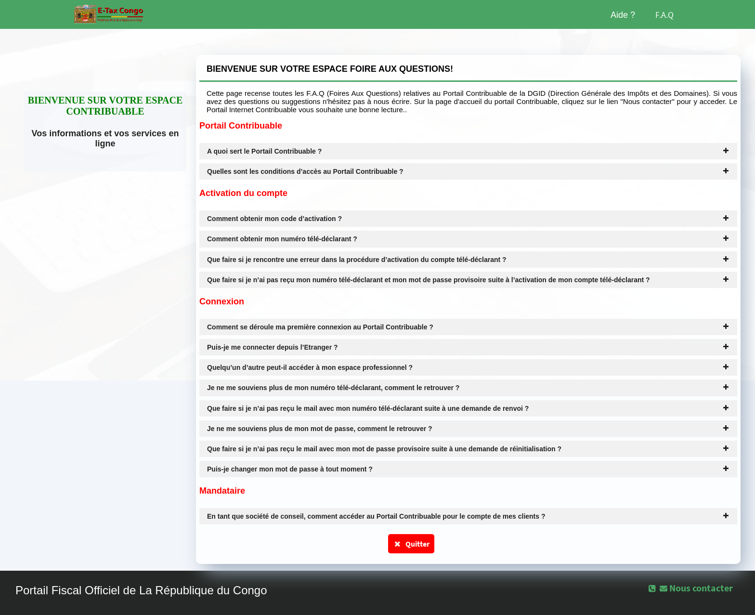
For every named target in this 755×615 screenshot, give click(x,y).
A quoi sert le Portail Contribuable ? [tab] (468, 151)
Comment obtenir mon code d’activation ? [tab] (468, 218)
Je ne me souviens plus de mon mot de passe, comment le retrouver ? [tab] (468, 428)
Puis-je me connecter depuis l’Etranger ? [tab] (468, 347)
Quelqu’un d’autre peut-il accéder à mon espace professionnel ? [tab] (468, 367)
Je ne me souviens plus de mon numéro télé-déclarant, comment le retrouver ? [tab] (468, 388)
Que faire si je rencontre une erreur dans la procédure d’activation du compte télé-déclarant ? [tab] (468, 259)
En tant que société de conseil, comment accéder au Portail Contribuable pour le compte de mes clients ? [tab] (468, 516)
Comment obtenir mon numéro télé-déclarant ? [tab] (468, 239)
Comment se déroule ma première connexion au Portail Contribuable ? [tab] (468, 327)
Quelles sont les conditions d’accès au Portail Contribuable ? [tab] (468, 171)
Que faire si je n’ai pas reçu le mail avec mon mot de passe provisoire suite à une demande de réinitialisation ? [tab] (468, 449)
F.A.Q (664, 14)
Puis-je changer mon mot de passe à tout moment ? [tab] (468, 469)
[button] (697, 588)
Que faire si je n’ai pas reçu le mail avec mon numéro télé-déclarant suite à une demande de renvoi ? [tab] (468, 408)
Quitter (411, 544)
